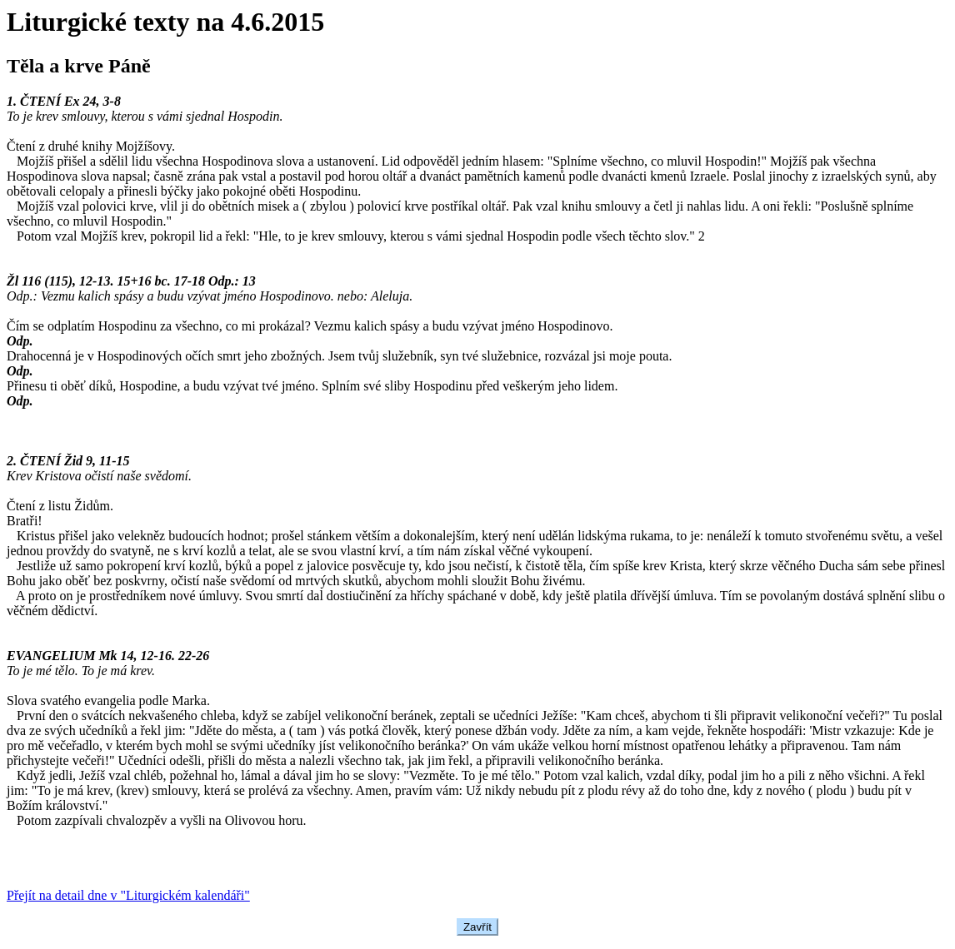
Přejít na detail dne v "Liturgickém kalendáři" (128, 895)
